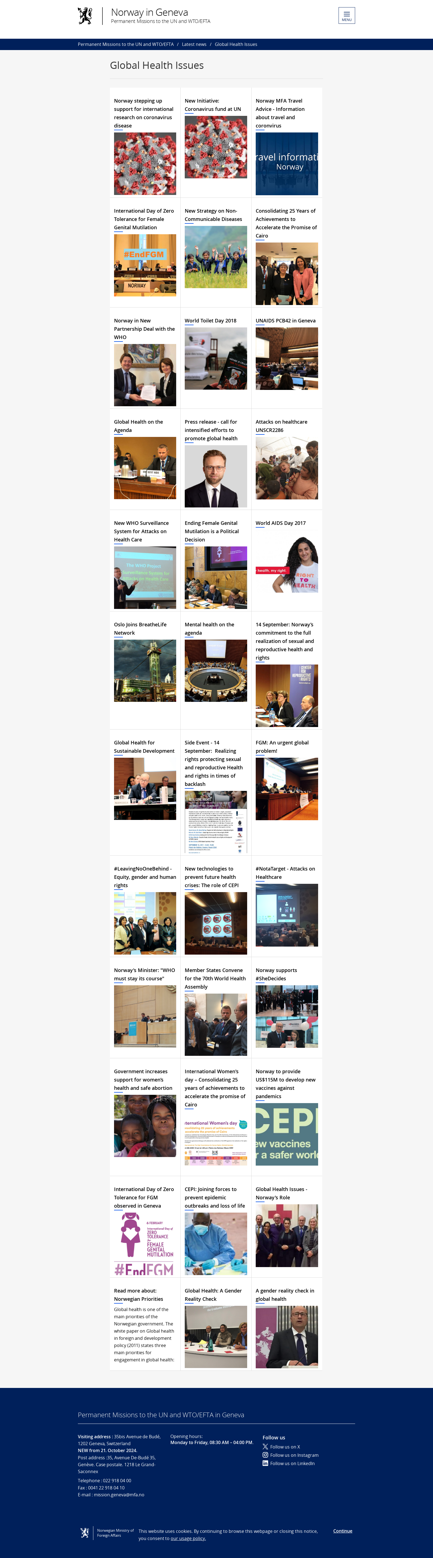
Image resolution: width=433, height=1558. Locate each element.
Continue (342, 1531)
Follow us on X (281, 1447)
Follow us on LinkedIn (289, 1463)
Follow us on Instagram (291, 1455)
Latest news (194, 44)
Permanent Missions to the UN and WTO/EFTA (126, 44)
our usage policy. (188, 1538)
